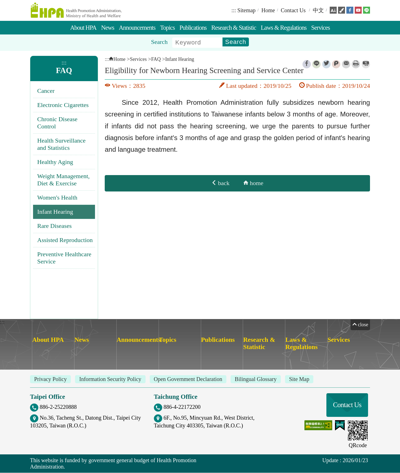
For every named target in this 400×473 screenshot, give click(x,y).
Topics (167, 27)
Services (320, 27)
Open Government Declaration (188, 379)
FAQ (64, 70)
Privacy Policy (50, 379)
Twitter (326, 65)
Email (346, 65)
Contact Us (293, 11)
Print (356, 65)
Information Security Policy (110, 379)
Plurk (336, 65)
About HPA (83, 27)
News (107, 27)
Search (159, 42)
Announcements (137, 27)
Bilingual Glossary (256, 379)
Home (268, 11)
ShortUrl (366, 65)
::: (233, 11)
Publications (193, 27)
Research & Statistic (233, 27)
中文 (318, 11)
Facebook (306, 65)
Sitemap (247, 11)
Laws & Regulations (284, 27)
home (253, 183)
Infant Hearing (179, 59)
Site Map (299, 379)
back (220, 183)
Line (316, 65)
